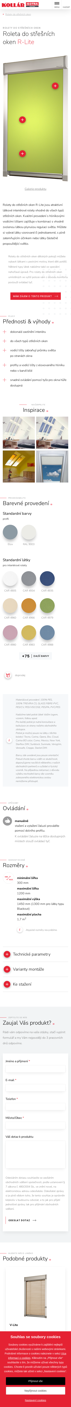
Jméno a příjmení (18, 1061)
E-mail (11, 1080)
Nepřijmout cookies (35, 1390)
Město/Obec (15, 1118)
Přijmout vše (35, 1381)
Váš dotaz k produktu (19, 1137)
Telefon (12, 1099)
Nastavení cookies (35, 1400)
